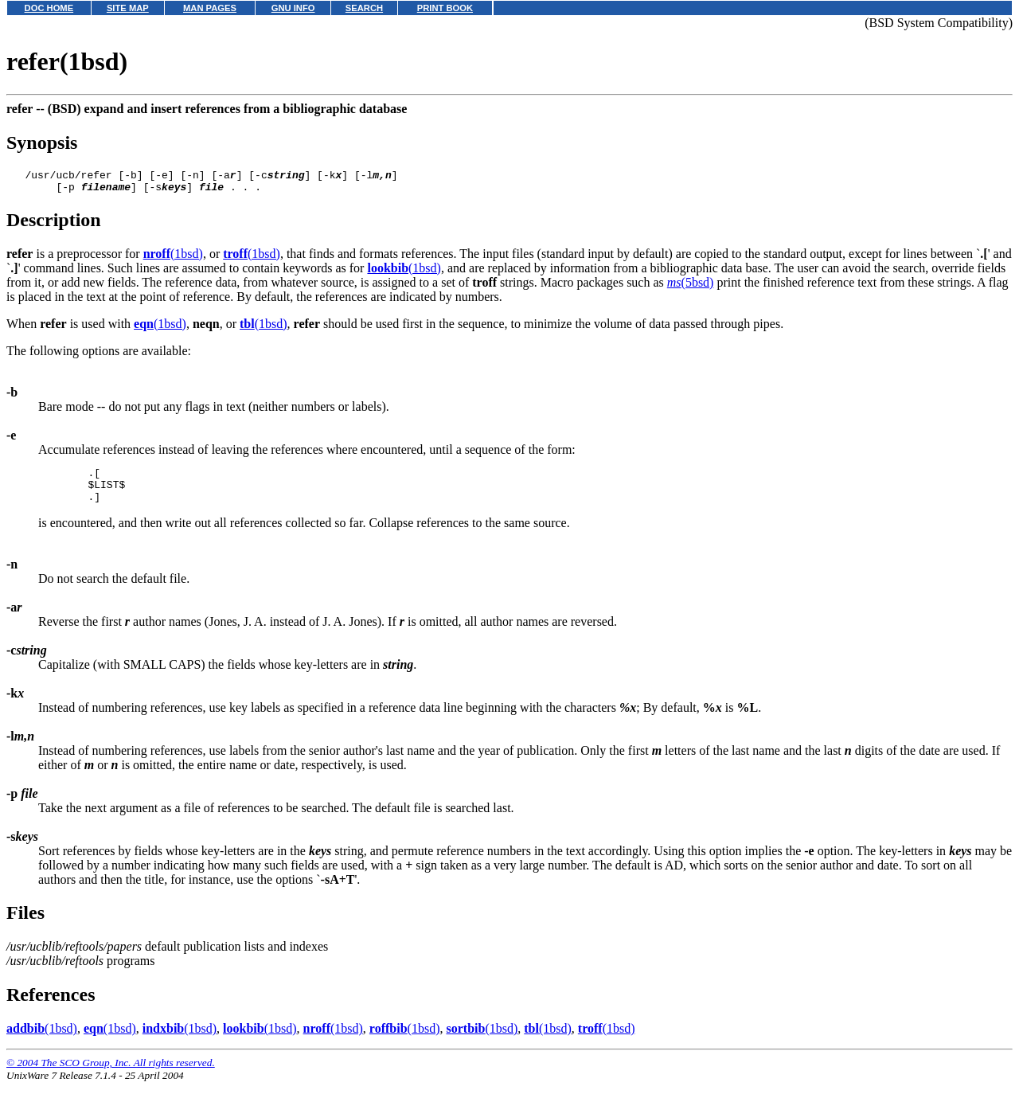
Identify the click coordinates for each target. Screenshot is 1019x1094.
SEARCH (364, 8)
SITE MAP (128, 8)
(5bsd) (690, 287)
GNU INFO (293, 8)
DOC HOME (49, 8)
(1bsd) (173, 258)
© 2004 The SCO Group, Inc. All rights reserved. (110, 1074)
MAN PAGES (209, 8)
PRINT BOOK (445, 8)
